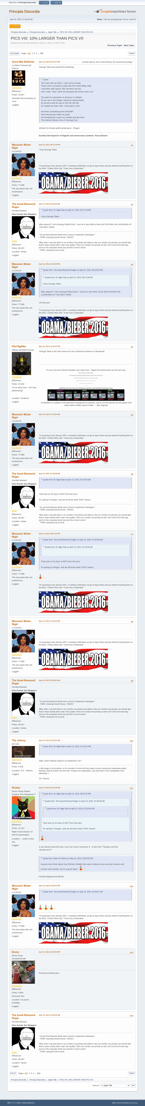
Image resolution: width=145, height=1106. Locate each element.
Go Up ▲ (134, 1103)
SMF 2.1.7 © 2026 (14, 1103)
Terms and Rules (123, 1103)
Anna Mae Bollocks (23, 61)
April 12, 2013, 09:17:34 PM (49, 145)
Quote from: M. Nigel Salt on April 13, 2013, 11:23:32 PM (67, 746)
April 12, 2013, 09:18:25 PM (49, 204)
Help (113, 1103)
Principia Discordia (24, 11)
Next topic (129, 45)
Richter (16, 787)
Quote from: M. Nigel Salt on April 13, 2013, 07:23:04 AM (67, 480)
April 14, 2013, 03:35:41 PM (49, 886)
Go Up (13, 1073)
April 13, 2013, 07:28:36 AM (49, 474)
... (39, 53)
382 (42, 53)
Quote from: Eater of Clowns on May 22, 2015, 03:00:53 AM (68, 858)
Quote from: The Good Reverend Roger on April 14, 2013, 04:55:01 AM (73, 892)
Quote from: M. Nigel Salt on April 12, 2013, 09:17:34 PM (67, 210)
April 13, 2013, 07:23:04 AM (49, 414)
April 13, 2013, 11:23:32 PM (49, 621)
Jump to (95, 1085)
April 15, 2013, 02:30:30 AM (49, 1015)
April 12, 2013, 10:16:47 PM (49, 346)
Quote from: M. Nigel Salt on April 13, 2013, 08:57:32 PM (67, 794)
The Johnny (19, 740)
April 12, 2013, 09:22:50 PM (49, 264)
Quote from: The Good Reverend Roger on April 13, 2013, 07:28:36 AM (73, 540)
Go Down (14, 54)
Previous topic (114, 45)
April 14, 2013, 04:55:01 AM (49, 680)
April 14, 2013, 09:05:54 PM (49, 952)
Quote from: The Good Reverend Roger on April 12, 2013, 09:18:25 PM (73, 270)
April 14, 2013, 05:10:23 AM (49, 740)
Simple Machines (28, 1103)
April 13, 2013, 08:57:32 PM (49, 534)
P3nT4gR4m (19, 346)
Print (131, 54)
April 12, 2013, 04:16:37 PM (49, 62)
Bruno (15, 952)
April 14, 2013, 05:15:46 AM (49, 788)
